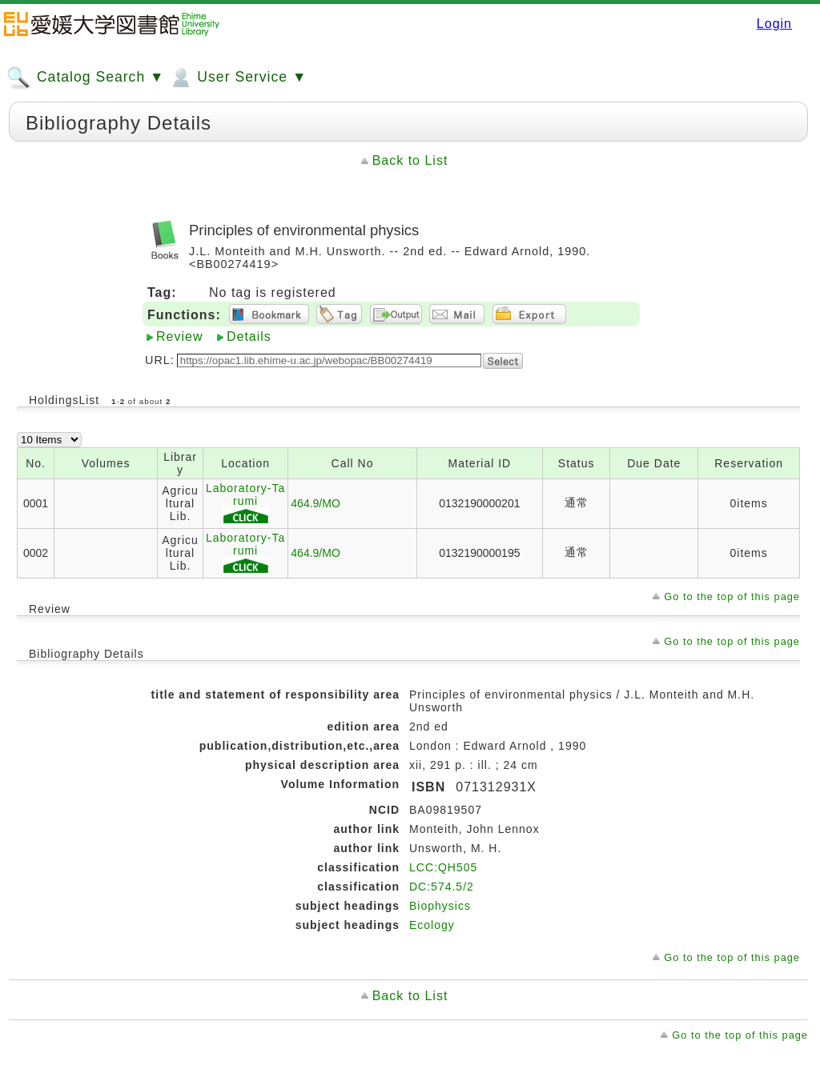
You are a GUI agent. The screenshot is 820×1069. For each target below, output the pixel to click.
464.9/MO (315, 503)
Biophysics (440, 905)
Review (179, 336)
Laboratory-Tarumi (245, 504)
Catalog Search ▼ (85, 78)
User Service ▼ (237, 78)
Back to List (410, 160)
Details (249, 336)
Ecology (432, 925)
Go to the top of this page (732, 597)
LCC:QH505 (443, 867)
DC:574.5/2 (441, 886)
